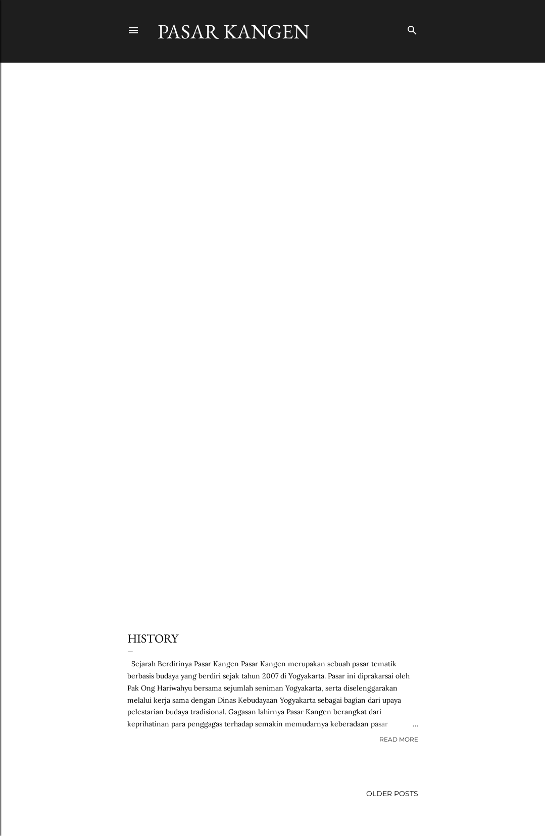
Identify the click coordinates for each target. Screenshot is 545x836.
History (152, 638)
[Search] (412, 28)
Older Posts (392, 793)
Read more (398, 739)
